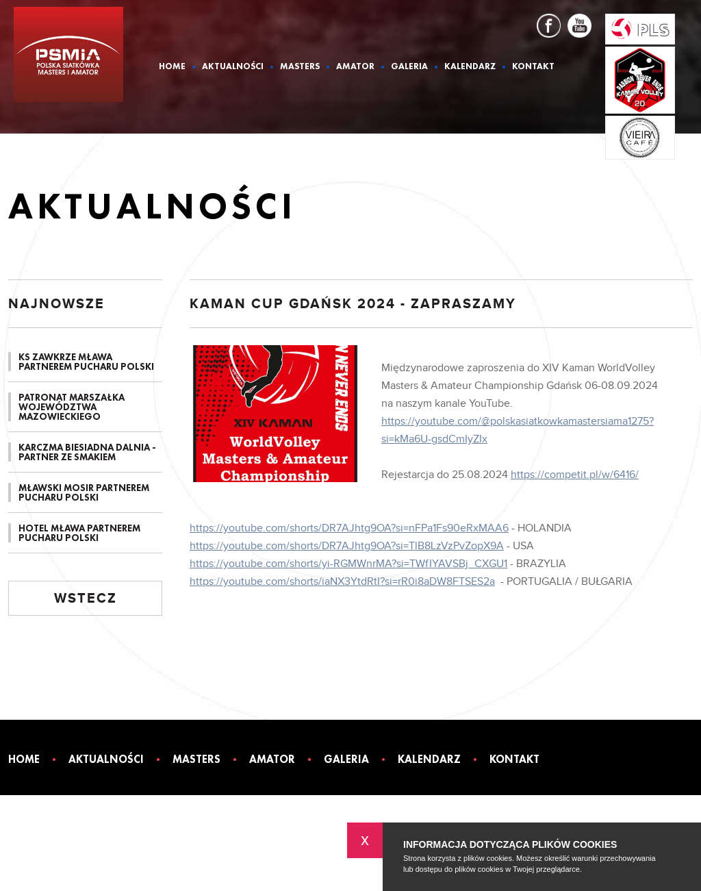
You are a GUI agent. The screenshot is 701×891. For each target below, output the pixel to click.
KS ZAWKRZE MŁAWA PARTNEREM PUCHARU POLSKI (86, 361)
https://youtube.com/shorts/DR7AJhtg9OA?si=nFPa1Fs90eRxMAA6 (349, 528)
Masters (300, 67)
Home (172, 67)
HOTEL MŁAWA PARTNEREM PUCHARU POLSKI (79, 532)
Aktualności (233, 67)
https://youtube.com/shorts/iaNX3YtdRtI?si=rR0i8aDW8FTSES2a (342, 581)
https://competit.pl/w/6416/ (575, 474)
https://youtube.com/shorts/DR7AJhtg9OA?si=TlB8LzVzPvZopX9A (347, 546)
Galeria (409, 67)
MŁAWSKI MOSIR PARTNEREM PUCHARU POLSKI (83, 492)
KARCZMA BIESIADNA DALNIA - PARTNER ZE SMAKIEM (87, 452)
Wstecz (85, 598)
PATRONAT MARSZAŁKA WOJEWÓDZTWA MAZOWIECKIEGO (71, 406)
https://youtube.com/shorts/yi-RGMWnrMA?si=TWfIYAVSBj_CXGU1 (348, 563)
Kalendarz (470, 67)
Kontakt (533, 67)
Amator (355, 67)
